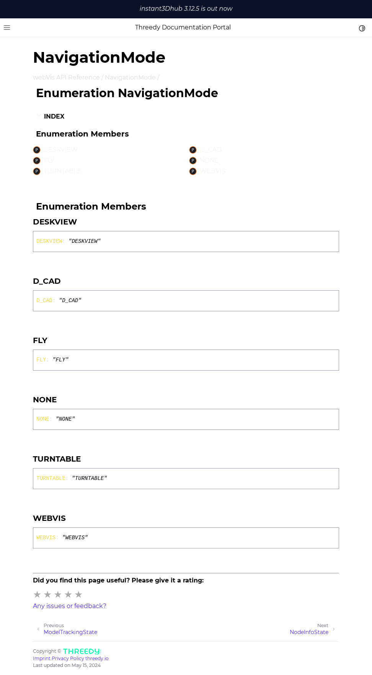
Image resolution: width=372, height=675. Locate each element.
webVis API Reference (66, 77)
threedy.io (97, 658)
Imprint (42, 658)
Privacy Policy (68, 658)
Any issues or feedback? (69, 606)
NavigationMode (130, 77)
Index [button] (50, 116)
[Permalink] (84, 222)
